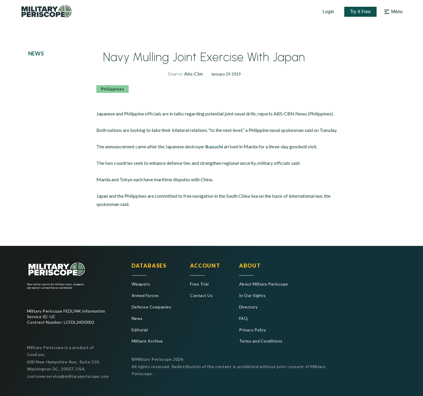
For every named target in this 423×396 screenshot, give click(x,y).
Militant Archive (147, 340)
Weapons (141, 283)
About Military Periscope (263, 283)
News (137, 318)
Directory (248, 306)
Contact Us (201, 295)
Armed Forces (145, 295)
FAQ (243, 318)
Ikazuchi (214, 146)
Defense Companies (151, 306)
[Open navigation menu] (392, 11)
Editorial (140, 329)
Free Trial (199, 283)
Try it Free (360, 11)
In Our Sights (252, 295)
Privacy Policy (252, 329)
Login (328, 11)
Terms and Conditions (261, 340)
